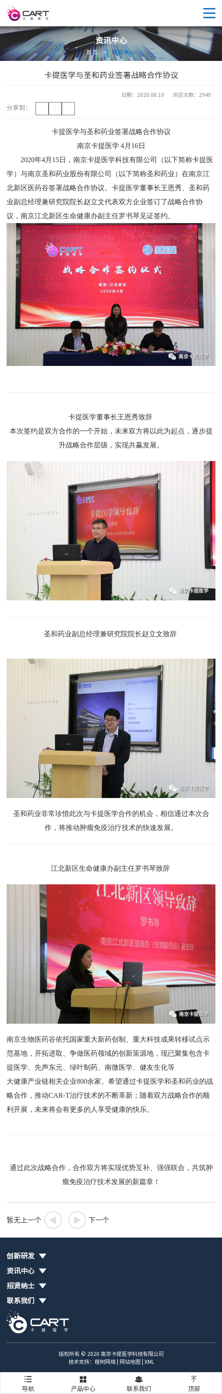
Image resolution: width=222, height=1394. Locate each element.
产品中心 (83, 1382)
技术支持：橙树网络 (92, 1361)
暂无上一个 (34, 1220)
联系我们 (138, 1382)
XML (149, 1361)
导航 (28, 1382)
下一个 (88, 1220)
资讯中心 (124, 52)
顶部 (194, 1382)
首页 (92, 52)
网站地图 (130, 1361)
